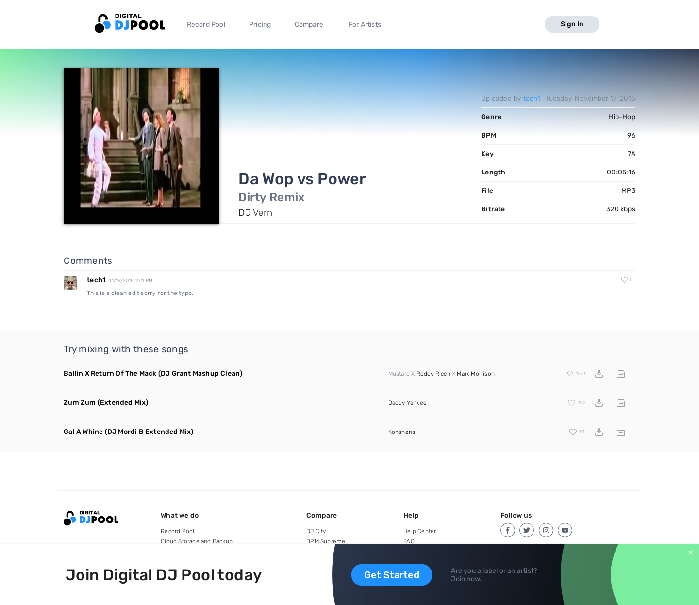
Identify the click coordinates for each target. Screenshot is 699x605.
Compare (309, 24)
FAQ (409, 541)
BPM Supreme (325, 541)
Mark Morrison (476, 373)
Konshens (402, 432)
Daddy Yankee (407, 402)
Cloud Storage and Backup (197, 541)
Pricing (260, 24)
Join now (465, 579)
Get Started (391, 575)
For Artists (365, 24)
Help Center (419, 531)
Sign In (572, 24)
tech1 (532, 98)
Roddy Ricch (433, 373)
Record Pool (206, 24)
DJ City (316, 531)
